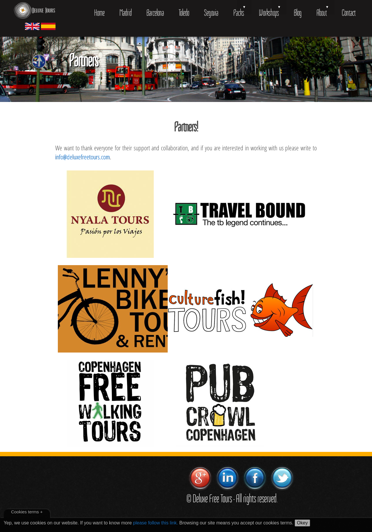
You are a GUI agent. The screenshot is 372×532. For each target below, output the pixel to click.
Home (99, 13)
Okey (302, 522)
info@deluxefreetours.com (82, 156)
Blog (298, 13)
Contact (349, 13)
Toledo (184, 13)
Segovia (211, 13)
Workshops (269, 13)
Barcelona (155, 13)
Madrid (125, 13)
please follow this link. (155, 522)
